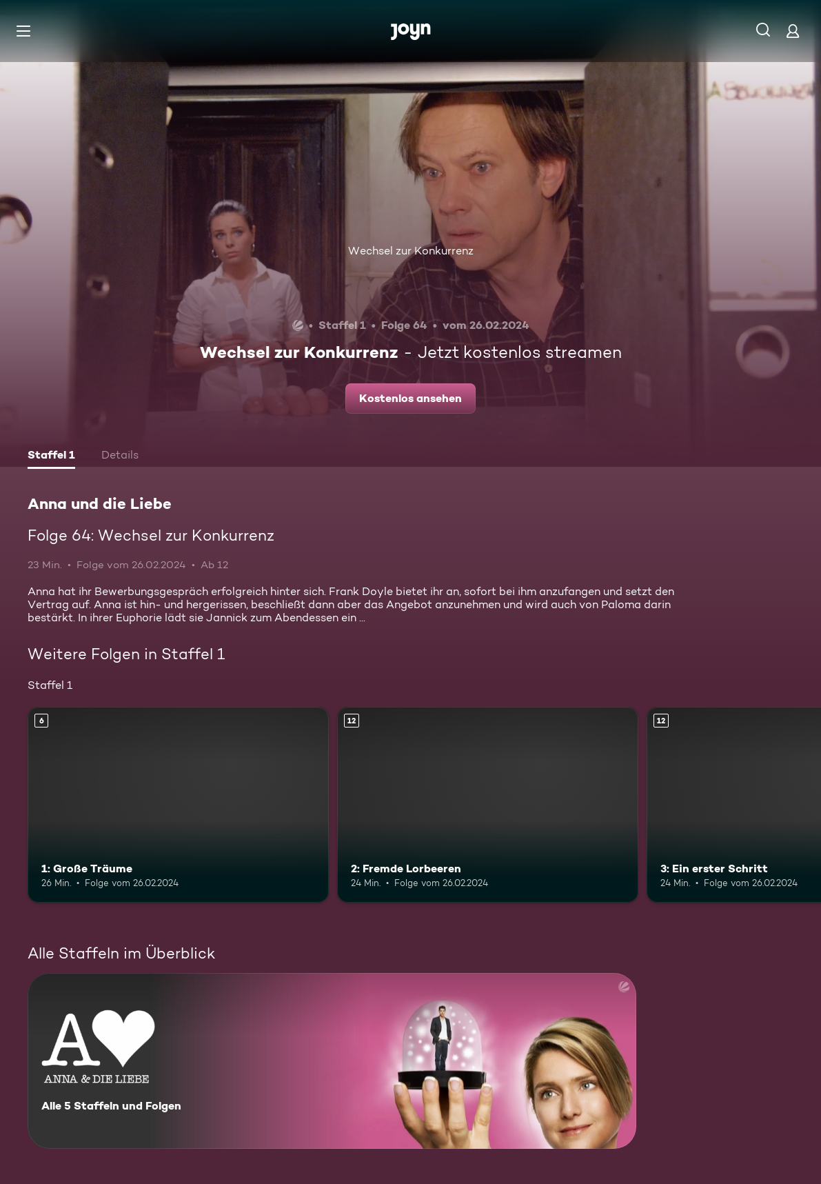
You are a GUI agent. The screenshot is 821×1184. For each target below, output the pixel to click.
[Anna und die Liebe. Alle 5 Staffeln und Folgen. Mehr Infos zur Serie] (332, 1061)
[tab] (51, 456)
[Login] (792, 31)
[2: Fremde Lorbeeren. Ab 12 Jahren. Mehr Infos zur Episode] (487, 805)
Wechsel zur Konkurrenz (411, 250)
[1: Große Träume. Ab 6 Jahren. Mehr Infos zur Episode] (178, 805)
